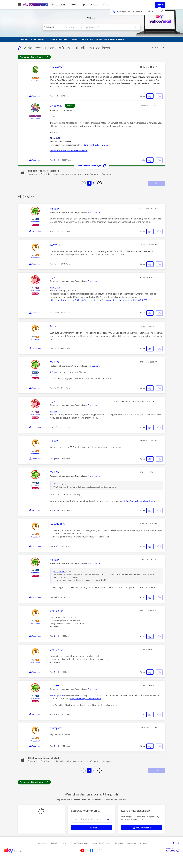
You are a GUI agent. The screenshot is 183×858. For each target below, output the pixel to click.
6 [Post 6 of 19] (54, 388)
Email (92, 17)
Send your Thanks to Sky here (96, 145)
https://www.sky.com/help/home (139, 501)
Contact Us (131, 843)
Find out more (94, 212)
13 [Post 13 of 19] (54, 672)
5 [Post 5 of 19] (54, 349)
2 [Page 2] (93, 183)
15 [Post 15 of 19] (54, 746)
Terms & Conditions (58, 843)
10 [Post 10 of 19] (54, 546)
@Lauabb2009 (60, 571)
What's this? (35, 80)
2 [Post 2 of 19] (54, 231)
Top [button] (177, 843)
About (94, 4)
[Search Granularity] (52, 27)
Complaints (119, 843)
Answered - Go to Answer (34, 57)
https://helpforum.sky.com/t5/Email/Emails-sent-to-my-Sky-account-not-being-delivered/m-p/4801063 (99, 300)
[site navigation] (19, 4)
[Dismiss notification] (162, 11)
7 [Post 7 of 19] (54, 427)
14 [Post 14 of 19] (54, 714)
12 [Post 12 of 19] (54, 636)
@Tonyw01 (55, 287)
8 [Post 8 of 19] (54, 459)
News (73, 4)
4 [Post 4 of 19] (54, 313)
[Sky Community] (35, 4)
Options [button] (156, 47)
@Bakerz (57, 484)
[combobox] (97, 27)
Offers (105, 4)
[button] (161, 67)
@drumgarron (56, 695)
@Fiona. (53, 372)
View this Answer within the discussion (68, 150)
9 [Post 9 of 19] (54, 510)
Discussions (59, 4)
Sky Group (143, 843)
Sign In (160, 4)
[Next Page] (99, 183)
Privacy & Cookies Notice (79, 843)
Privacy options (41, 843)
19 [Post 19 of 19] (54, 160)
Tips (83, 4)
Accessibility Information (101, 843)
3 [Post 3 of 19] (54, 264)
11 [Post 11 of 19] (54, 597)
